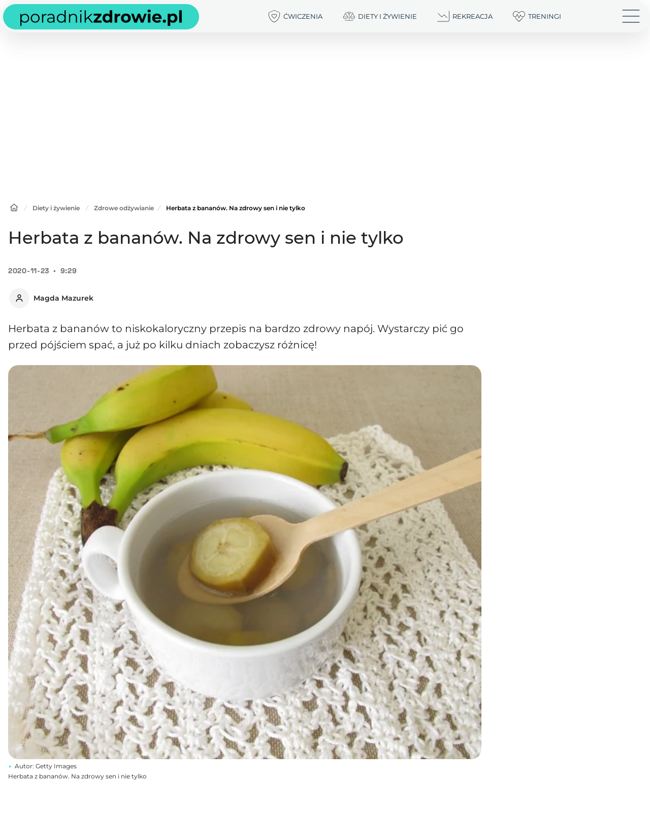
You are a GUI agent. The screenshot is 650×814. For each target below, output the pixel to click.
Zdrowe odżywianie (124, 208)
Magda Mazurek (63, 298)
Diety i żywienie (56, 208)
